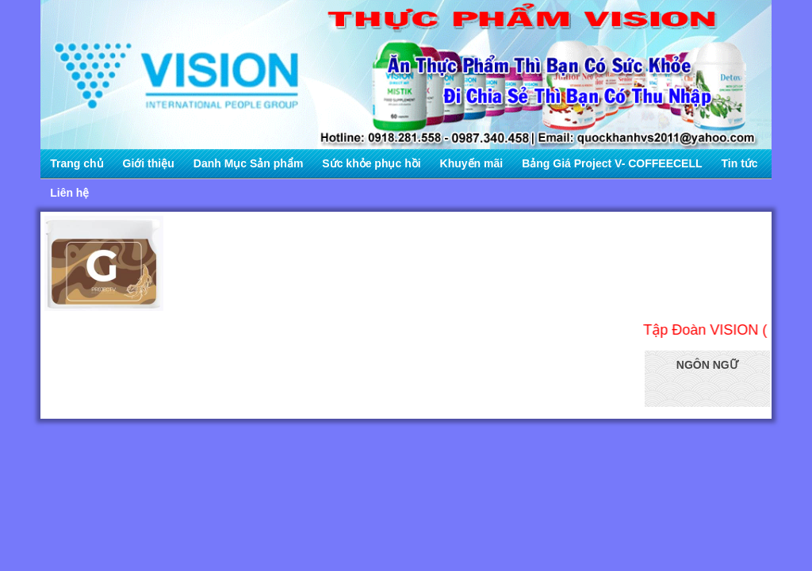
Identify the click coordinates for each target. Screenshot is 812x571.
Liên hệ (69, 192)
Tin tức (740, 163)
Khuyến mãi (472, 163)
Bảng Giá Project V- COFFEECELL (612, 163)
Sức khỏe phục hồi (371, 163)
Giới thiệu (148, 163)
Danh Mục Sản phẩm (248, 163)
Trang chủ (76, 163)
